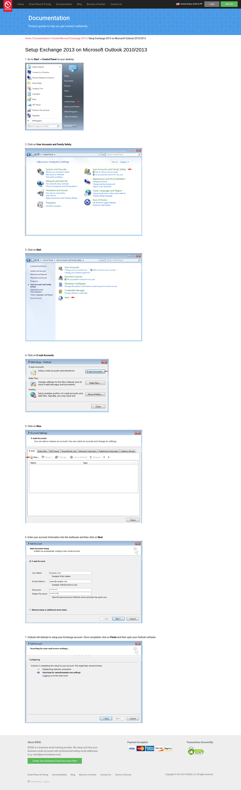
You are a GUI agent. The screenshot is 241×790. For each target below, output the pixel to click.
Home (21, 4)
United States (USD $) (191, 4)
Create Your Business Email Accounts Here (54, 761)
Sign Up (229, 4)
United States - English (40, 782)
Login (212, 4)
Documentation (64, 4)
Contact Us (116, 4)
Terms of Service (123, 774)
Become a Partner (96, 4)
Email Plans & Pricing (40, 4)
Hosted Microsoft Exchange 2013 (69, 38)
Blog (79, 4)
